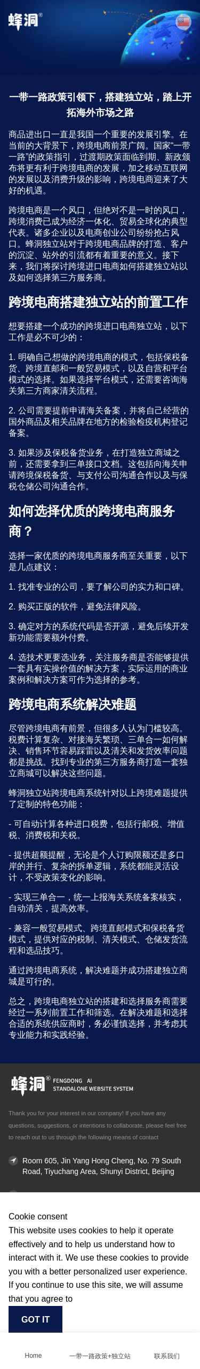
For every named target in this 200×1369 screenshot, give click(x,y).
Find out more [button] (98, 1299)
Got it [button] (35, 1319)
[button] (183, 22)
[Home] (33, 1342)
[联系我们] (167, 1342)
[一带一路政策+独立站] (100, 1342)
